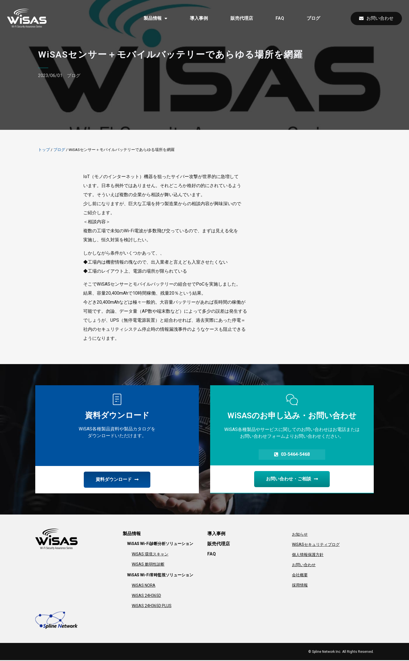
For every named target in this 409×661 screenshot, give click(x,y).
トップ (44, 149)
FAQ (280, 18)
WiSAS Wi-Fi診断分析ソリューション (160, 544)
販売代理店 (241, 18)
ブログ (313, 18)
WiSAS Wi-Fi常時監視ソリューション (160, 576)
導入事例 (199, 18)
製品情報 (155, 18)
